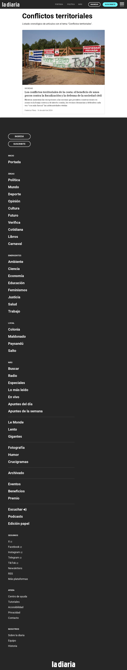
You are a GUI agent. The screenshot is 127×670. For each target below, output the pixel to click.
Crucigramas (18, 462)
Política (14, 180)
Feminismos (17, 290)
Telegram (15, 557)
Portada (14, 162)
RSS (10, 573)
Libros (13, 237)
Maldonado (17, 336)
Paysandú (15, 344)
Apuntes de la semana (25, 411)
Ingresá (94, 4)
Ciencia (14, 269)
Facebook (15, 546)
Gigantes (15, 436)
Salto (12, 351)
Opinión (14, 201)
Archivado (16, 473)
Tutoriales (14, 601)
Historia (12, 645)
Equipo (12, 640)
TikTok (13, 562)
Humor (13, 455)
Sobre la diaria (16, 635)
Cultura (13, 208)
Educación (16, 283)
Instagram (15, 552)
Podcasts (15, 516)
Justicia (14, 297)
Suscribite (110, 4)
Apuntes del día (20, 404)
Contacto (13, 617)
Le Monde (16, 422)
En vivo (13, 397)
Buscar (13, 369)
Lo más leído (18, 390)
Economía (16, 276)
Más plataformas (18, 578)
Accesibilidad (15, 607)
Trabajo (14, 311)
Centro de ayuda (17, 596)
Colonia (14, 329)
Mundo (13, 187)
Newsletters (15, 568)
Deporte (14, 194)
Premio (13, 498)
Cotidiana (15, 230)
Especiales (16, 383)
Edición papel (18, 524)
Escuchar (17, 509)
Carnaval (15, 244)
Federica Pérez (30, 110)
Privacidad (14, 612)
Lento (12, 429)
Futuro (13, 215)
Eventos (14, 484)
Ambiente (15, 262)
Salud (12, 304)
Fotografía (16, 448)
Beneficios (16, 491)
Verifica (14, 222)
